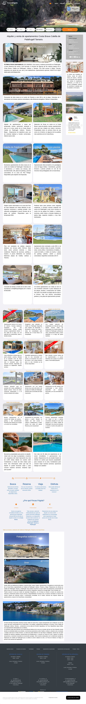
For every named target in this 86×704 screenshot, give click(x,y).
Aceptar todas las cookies (73, 697)
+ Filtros (58, 29)
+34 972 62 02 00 (44, 680)
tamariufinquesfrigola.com (74, 48)
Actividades (31, 649)
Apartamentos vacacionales (49, 649)
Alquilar (62, 3)
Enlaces (38, 649)
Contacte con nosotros (21, 649)
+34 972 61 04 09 (71, 680)
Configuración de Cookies (53, 697)
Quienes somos (10, 649)
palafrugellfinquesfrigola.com (74, 54)
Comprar (69, 3)
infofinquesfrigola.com (73, 42)
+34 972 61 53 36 (17, 680)
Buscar (70, 29)
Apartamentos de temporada (64, 649)
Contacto (77, 3)
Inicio (56, 3)
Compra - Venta (76, 649)
